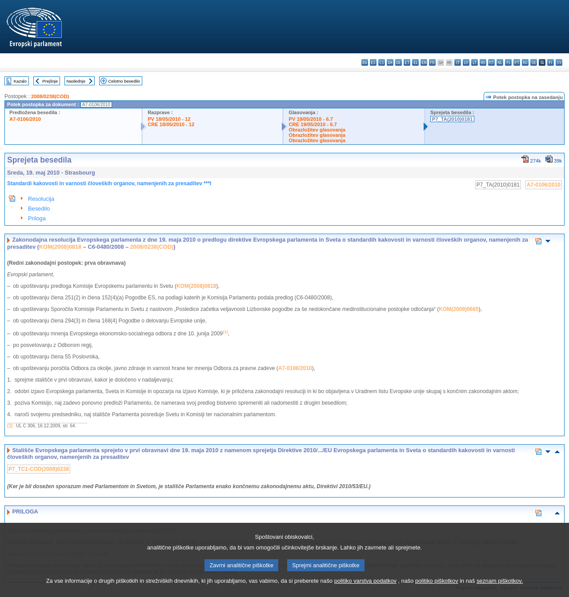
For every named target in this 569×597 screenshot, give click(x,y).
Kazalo (20, 81)
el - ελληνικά (415, 62)
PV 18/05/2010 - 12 (169, 119)
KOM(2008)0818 (60, 246)
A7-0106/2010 (25, 119)
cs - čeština (381, 62)
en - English (424, 62)
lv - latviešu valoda (466, 62)
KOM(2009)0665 (458, 309)
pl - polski (508, 62)
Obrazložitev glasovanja (317, 129)
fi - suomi (550, 62)
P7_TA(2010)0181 (452, 119)
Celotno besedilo (124, 81)
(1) (9, 425)
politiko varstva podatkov (365, 587)
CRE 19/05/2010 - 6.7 (313, 124)
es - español (373, 62)
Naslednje (75, 81)
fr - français (432, 62)
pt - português (516, 62)
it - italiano (457, 62)
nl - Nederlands (500, 62)
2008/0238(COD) (50, 96)
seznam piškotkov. (500, 587)
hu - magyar (483, 62)
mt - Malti (491, 62)
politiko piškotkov (436, 587)
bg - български (364, 62)
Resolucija (41, 198)
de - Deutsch (398, 62)
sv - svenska (559, 62)
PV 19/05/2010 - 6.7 (311, 119)
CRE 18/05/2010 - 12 (171, 124)
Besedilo (39, 208)
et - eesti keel (407, 62)
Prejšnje (50, 81)
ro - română (525, 62)
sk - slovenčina (533, 62)
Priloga (37, 218)
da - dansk (390, 62)
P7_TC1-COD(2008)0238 (38, 469)
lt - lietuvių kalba (474, 62)
